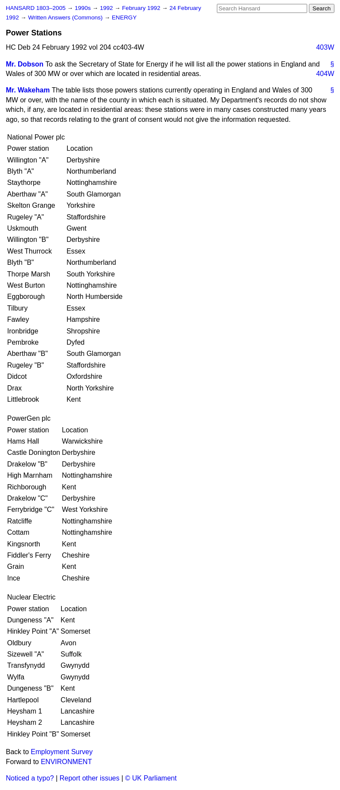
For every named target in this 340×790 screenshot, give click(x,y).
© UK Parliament (151, 778)
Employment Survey (61, 751)
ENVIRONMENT (66, 761)
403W (325, 47)
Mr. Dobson (25, 64)
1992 (107, 8)
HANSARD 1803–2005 (36, 8)
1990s (83, 8)
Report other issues (90, 778)
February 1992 (142, 8)
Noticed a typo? (30, 778)
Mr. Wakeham (28, 90)
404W (325, 73)
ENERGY (124, 17)
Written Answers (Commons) (66, 17)
